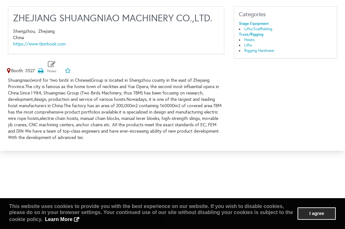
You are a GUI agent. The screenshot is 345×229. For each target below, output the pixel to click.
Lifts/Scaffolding (258, 29)
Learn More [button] (58, 219)
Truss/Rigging (251, 34)
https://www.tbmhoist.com (39, 44)
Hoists (249, 40)
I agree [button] (316, 213)
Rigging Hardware (259, 50)
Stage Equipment (254, 23)
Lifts (248, 45)
